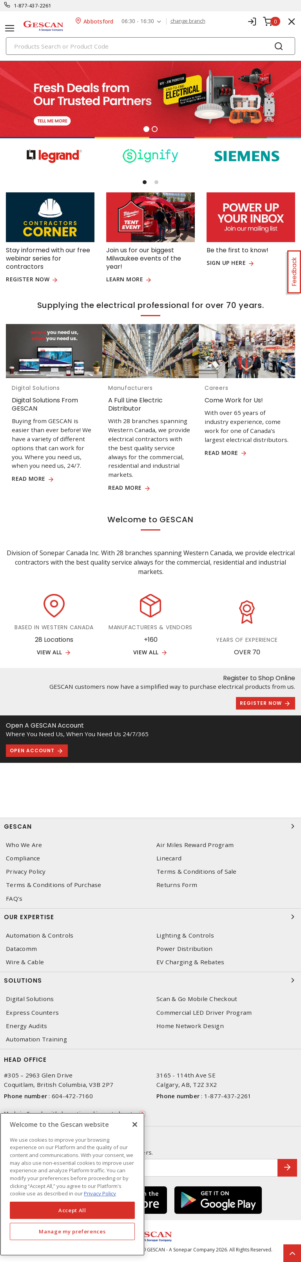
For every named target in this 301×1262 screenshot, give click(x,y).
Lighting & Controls (185, 935)
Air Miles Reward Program (195, 845)
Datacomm (21, 948)
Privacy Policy (26, 871)
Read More (221, 453)
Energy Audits (26, 1026)
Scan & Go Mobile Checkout (196, 999)
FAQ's (14, 898)
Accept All (72, 1210)
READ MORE (28, 479)
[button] (145, 182)
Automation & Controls (39, 935)
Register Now (261, 703)
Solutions (150, 980)
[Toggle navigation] (10, 28)
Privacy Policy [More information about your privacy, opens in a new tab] (100, 1193)
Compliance (23, 858)
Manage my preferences (72, 1231)
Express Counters (32, 1012)
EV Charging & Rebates (190, 962)
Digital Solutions (30, 999)
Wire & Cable (25, 962)
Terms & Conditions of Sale (196, 871)
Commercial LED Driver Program (204, 1012)
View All (49, 652)
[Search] (150, 46)
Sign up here (226, 263)
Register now (27, 279)
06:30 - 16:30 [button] (137, 21)
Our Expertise (150, 917)
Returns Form (176, 885)
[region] (72, 1184)
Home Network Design (190, 1026)
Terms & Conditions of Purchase (54, 885)
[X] (134, 1124)
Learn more (124, 279)
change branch (187, 21)
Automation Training (36, 1039)
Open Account (32, 750)
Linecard (168, 858)
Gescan (150, 826)
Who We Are (24, 845)
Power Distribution (184, 948)
